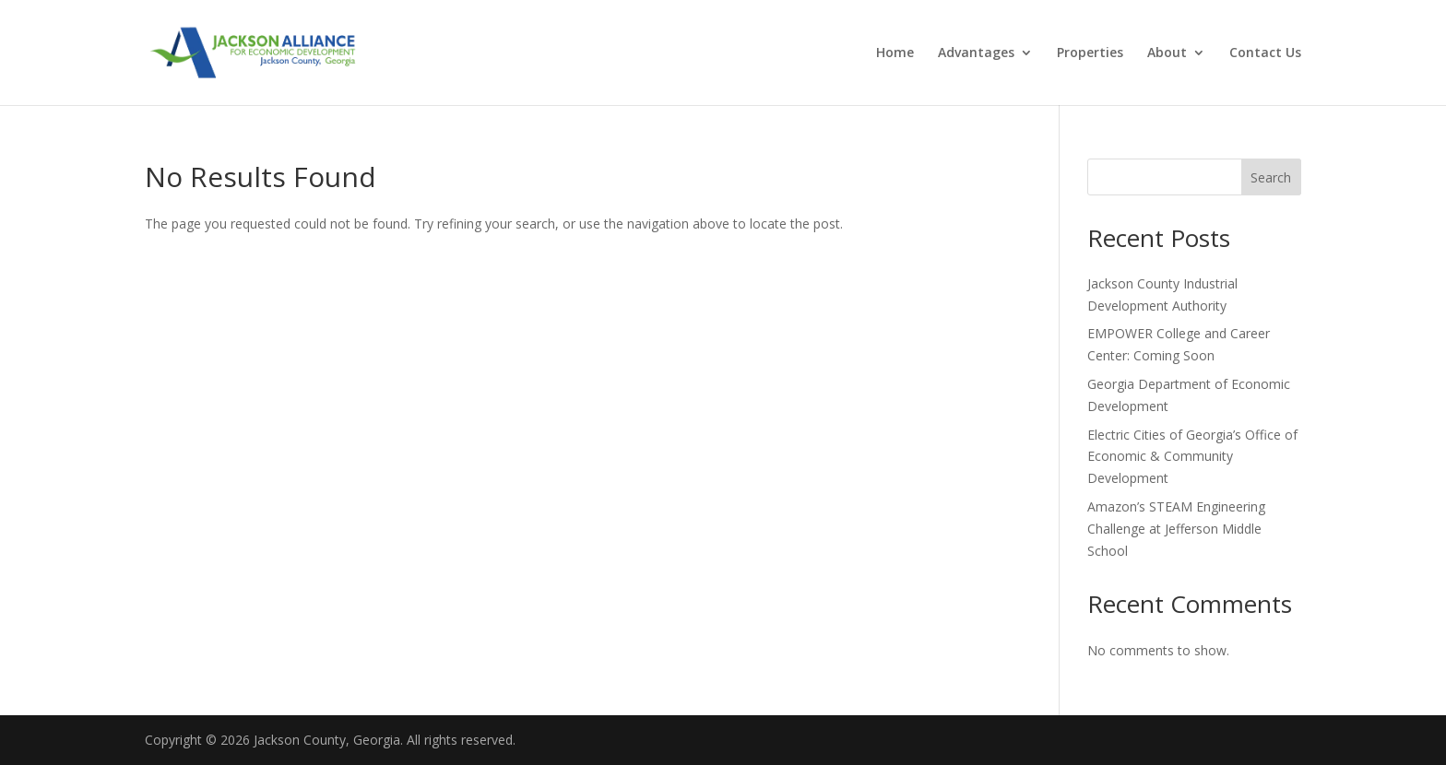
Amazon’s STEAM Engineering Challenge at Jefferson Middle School (1176, 528)
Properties (1090, 53)
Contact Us (1265, 53)
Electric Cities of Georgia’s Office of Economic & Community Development (1192, 457)
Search (1270, 177)
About (1167, 53)
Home (895, 53)
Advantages (976, 53)
